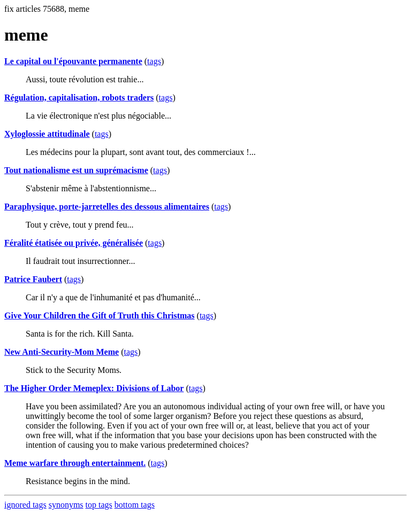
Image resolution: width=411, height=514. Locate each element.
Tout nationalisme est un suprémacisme (76, 170)
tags (154, 61)
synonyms (66, 504)
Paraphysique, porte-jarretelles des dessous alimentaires (106, 206)
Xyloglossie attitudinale (47, 133)
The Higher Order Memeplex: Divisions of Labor (94, 388)
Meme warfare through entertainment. (75, 463)
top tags (99, 504)
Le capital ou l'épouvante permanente (73, 61)
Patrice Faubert (33, 279)
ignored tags (25, 504)
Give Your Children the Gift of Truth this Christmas (99, 315)
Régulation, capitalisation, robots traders (79, 97)
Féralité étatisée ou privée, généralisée (73, 242)
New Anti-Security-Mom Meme (61, 351)
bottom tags (135, 504)
